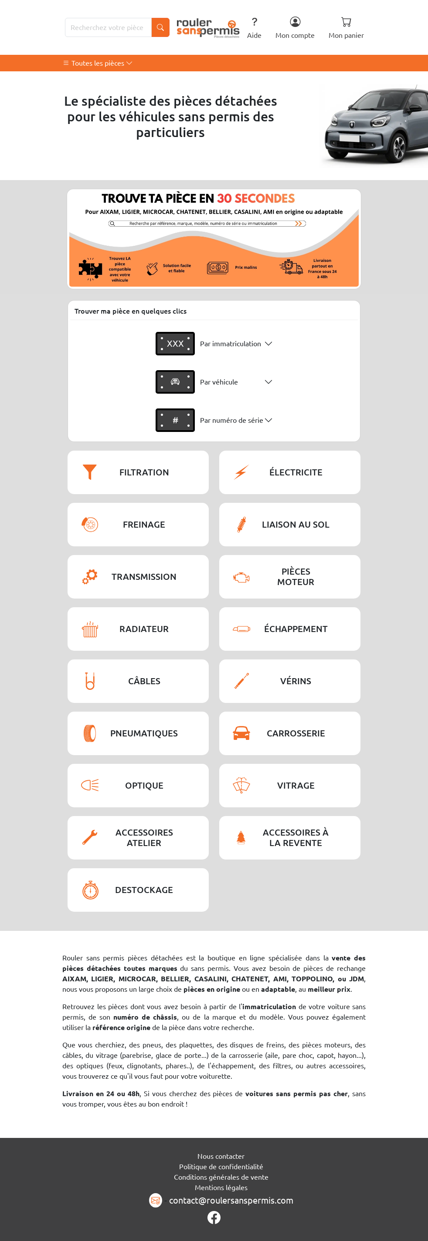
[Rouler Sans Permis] (208, 27)
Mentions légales (221, 1187)
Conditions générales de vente (221, 1177)
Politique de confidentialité (221, 1167)
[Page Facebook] (214, 1218)
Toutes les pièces (98, 63)
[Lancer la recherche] (160, 27)
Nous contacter (221, 1156)
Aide (254, 27)
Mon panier (346, 27)
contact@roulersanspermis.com (231, 1200)
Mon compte (295, 27)
